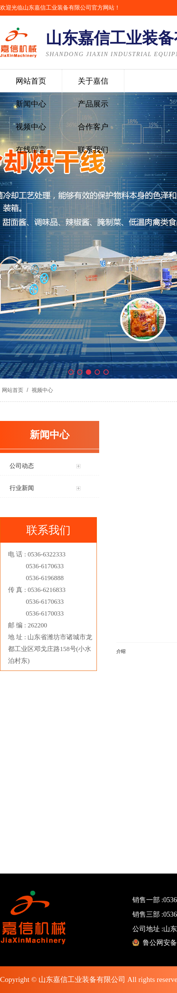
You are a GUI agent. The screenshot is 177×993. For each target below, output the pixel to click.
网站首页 (12, 390)
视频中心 (41, 390)
